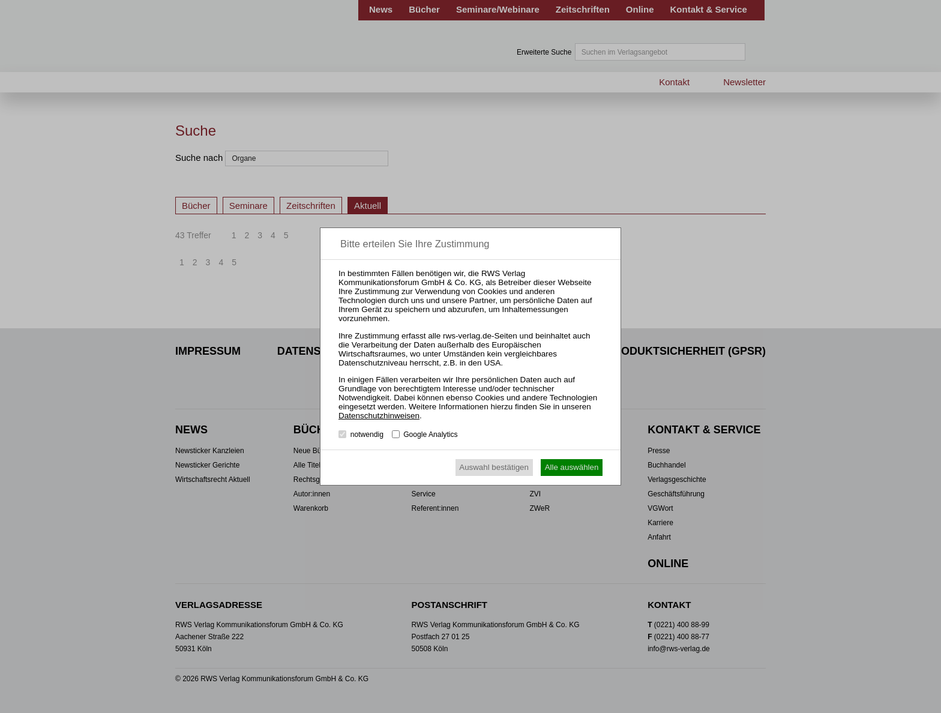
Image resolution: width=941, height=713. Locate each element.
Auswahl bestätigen (494, 467)
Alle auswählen (572, 467)
